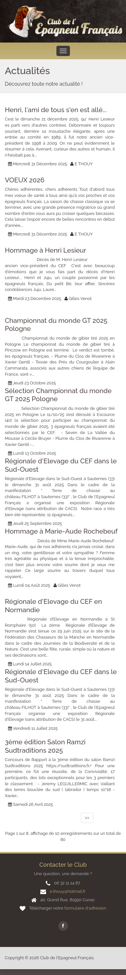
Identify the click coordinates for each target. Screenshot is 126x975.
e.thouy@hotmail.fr (67, 891)
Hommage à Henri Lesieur (45, 250)
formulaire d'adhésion (85, 908)
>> (87, 817)
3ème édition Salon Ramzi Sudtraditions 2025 (45, 746)
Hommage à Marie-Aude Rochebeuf (61, 531)
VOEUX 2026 (24, 180)
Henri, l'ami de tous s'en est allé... (56, 110)
